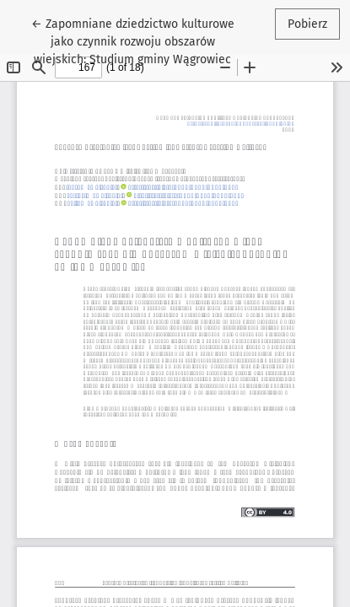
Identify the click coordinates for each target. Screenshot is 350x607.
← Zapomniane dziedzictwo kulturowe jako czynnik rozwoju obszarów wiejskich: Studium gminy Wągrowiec (132, 40)
